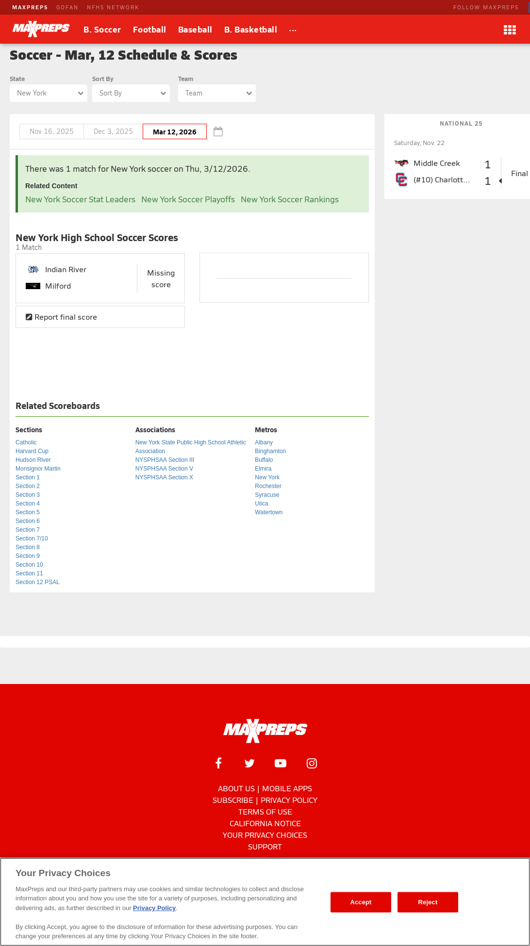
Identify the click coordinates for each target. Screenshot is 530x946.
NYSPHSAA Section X (164, 477)
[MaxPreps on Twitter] (249, 763)
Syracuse (267, 494)
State (17, 78)
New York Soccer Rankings (290, 199)
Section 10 (29, 564)
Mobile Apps (287, 788)
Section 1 (28, 477)
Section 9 (28, 556)
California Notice (265, 823)
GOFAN (67, 7)
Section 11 (29, 573)
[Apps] (509, 29)
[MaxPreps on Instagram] (311, 763)
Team (185, 78)
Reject (428, 902)
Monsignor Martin (38, 468)
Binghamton (270, 451)
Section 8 (28, 547)
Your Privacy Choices (265, 835)
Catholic (26, 442)
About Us (236, 788)
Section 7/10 (32, 538)
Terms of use (265, 811)
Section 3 (28, 494)
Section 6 (28, 521)
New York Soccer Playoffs (188, 199)
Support (265, 846)
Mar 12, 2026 (175, 131)
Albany (264, 442)
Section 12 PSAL (38, 582)
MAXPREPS (30, 7)
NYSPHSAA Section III (164, 460)
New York (267, 477)
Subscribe (233, 800)
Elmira (263, 468)
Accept (360, 902)
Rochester (268, 486)
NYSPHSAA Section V (164, 468)
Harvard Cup (32, 451)
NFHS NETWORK (113, 7)
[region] (265, 902)
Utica (261, 503)
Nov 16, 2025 (52, 131)
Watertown (268, 512)
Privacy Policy (289, 800)
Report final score (61, 316)
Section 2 (28, 486)
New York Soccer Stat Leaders (80, 199)
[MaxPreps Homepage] (265, 731)
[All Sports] (293, 29)
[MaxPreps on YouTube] (280, 763)
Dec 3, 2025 (113, 131)
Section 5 (28, 512)
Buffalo (264, 460)
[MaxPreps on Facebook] (218, 763)
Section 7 (28, 529)
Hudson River (33, 460)
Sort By (103, 78)
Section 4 (28, 503)
